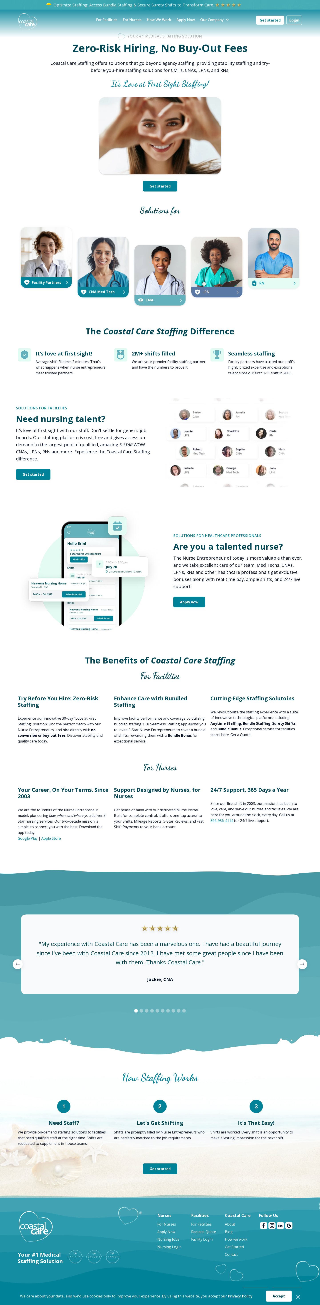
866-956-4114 (222, 820)
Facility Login (202, 1239)
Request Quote (203, 1232)
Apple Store (51, 838)
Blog (229, 1232)
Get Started (234, 1247)
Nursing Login (169, 1247)
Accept (279, 1296)
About (230, 1224)
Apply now (189, 602)
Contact (231, 1254)
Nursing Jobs (168, 1239)
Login (294, 20)
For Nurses (132, 19)
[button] (212, 20)
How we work (236, 1239)
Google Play (28, 838)
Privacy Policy (240, 1296)
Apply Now (185, 19)
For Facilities (107, 19)
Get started (270, 20)
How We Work (159, 19)
